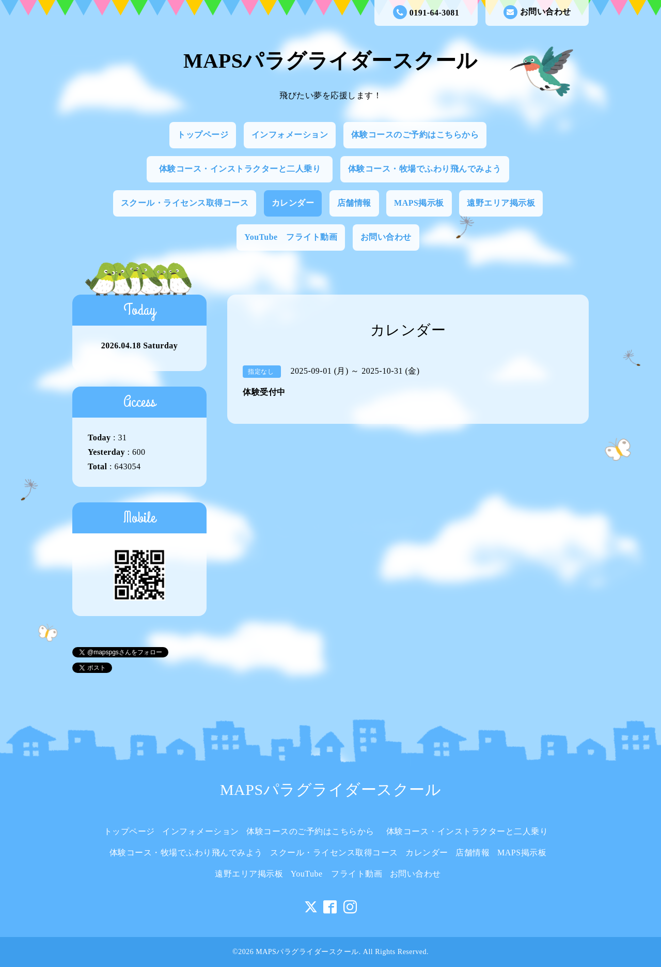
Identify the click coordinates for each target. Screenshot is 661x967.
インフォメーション (289, 134)
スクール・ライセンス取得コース (185, 202)
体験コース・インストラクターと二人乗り (244, 168)
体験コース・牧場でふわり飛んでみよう (424, 168)
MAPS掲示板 (419, 202)
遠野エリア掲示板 (501, 202)
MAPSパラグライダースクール (330, 60)
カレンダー (293, 202)
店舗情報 (354, 202)
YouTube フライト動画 (290, 237)
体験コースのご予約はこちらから (415, 134)
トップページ (202, 134)
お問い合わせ (537, 12)
